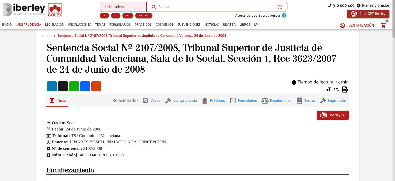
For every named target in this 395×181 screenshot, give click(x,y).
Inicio (46, 35)
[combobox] (215, 7)
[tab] (7, 24)
